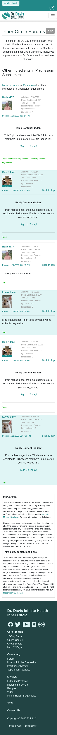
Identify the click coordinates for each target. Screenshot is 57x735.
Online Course (15, 640)
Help (50, 30)
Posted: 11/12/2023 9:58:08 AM (15, 360)
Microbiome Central (17, 684)
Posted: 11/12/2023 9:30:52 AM (15, 311)
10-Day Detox (14, 636)
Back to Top (48, 190)
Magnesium (29, 85)
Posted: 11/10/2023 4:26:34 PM (16, 190)
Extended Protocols (17, 681)
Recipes (11, 688)
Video (10, 692)
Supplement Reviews (18, 669)
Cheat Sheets (14, 643)
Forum (10, 658)
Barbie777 (8, 97)
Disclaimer (30, 726)
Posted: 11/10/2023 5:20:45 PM (16, 265)
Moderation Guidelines (13, 593)
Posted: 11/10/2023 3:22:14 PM (16, 116)
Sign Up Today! (28, 146)
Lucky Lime (9, 292)
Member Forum (10, 85)
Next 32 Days (14, 647)
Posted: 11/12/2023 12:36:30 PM (16, 436)
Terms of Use (14, 726)
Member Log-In (11, 3)
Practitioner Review (17, 666)
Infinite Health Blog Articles (21, 695)
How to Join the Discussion (21, 662)
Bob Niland (8, 172)
